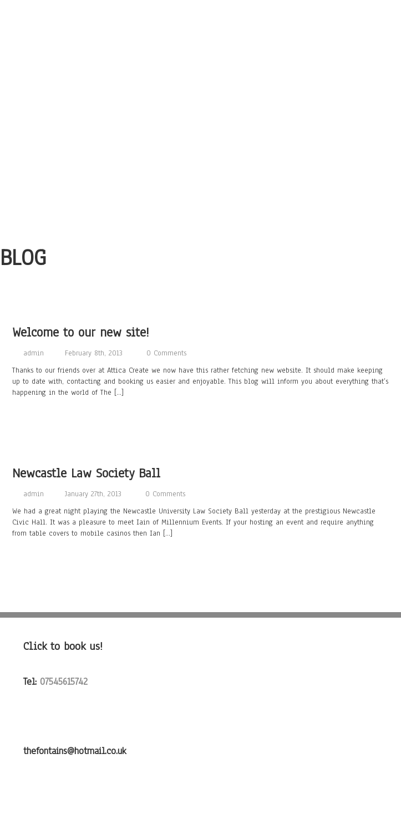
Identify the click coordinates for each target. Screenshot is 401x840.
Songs (200, 60)
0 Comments (166, 353)
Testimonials (200, 180)
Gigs (200, 140)
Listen (200, 80)
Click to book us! (63, 646)
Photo (200, 100)
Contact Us (200, 160)
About (200, 40)
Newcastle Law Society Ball (86, 473)
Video (200, 120)
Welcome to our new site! (80, 332)
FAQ (200, 200)
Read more (34, 417)
